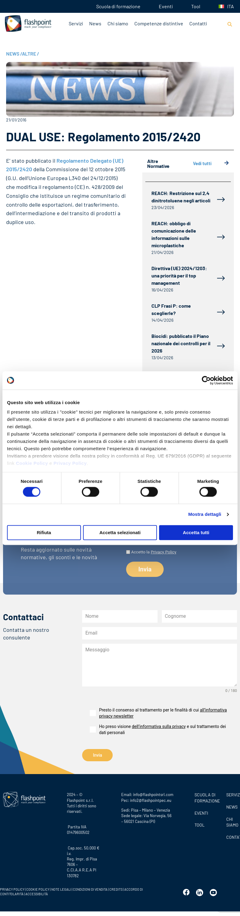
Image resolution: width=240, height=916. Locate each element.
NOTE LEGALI (61, 888)
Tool (195, 6)
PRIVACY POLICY (12, 888)
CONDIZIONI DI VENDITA (90, 888)
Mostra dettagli (204, 514)
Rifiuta (44, 532)
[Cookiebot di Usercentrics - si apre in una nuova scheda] (206, 380)
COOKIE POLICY (37, 888)
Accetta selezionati (119, 532)
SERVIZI (231, 794)
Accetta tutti (196, 532)
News (95, 23)
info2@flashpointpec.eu (150, 799)
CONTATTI (231, 836)
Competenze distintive (158, 23)
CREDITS (116, 888)
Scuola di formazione (118, 6)
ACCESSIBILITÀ (36, 893)
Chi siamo (117, 23)
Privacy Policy (70, 463)
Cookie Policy (32, 463)
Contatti (198, 23)
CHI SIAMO (231, 821)
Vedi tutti (211, 163)
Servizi (76, 23)
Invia (97, 755)
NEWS (14, 53)
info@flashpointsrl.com (153, 793)
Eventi (166, 6)
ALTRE (30, 53)
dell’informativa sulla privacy (159, 726)
